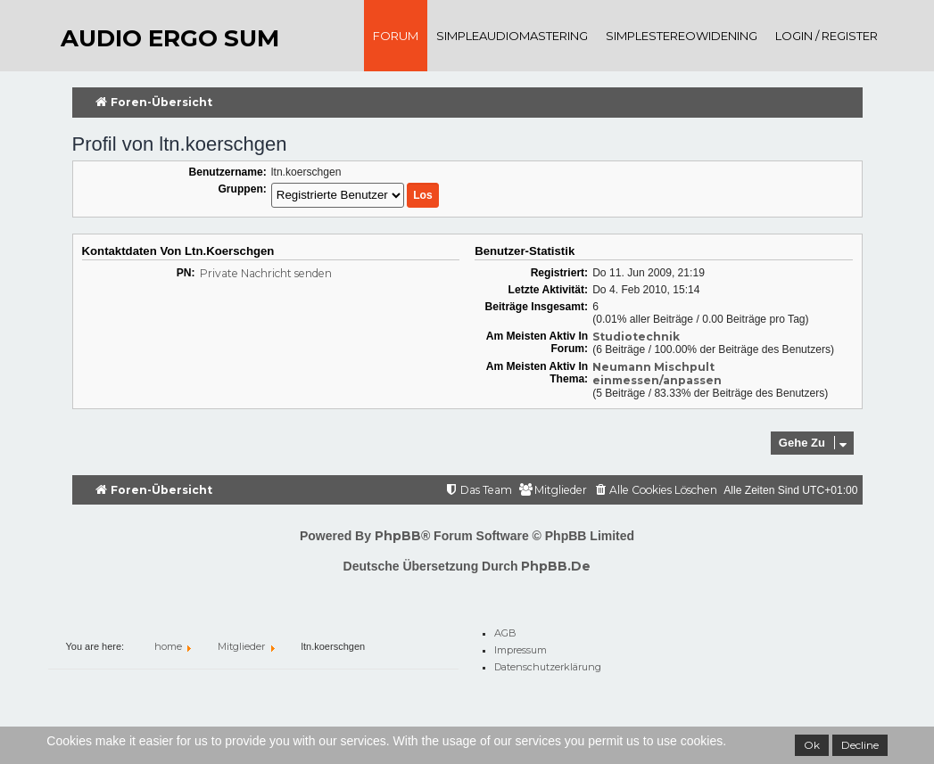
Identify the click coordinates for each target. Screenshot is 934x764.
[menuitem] (655, 491)
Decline (860, 745)
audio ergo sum (170, 38)
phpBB (398, 536)
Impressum (520, 647)
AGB (505, 630)
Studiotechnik (636, 336)
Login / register (826, 36)
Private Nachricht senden (266, 273)
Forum (395, 36)
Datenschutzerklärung (547, 663)
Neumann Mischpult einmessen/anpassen (657, 373)
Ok (812, 745)
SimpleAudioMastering (512, 36)
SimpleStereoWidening (681, 36)
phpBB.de (556, 566)
